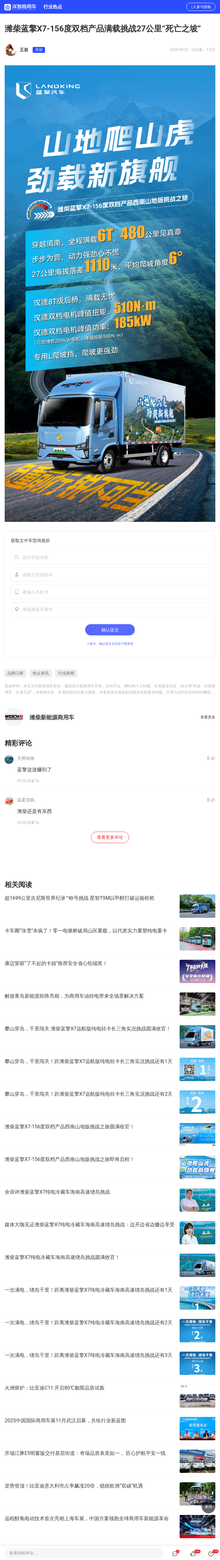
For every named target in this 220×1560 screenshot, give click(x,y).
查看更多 (207, 717)
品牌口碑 (15, 673)
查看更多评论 (110, 837)
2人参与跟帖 (200, 7)
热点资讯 (41, 673)
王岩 (24, 49)
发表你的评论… (22, 1553)
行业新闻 (66, 673)
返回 (208, 1506)
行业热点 (53, 7)
